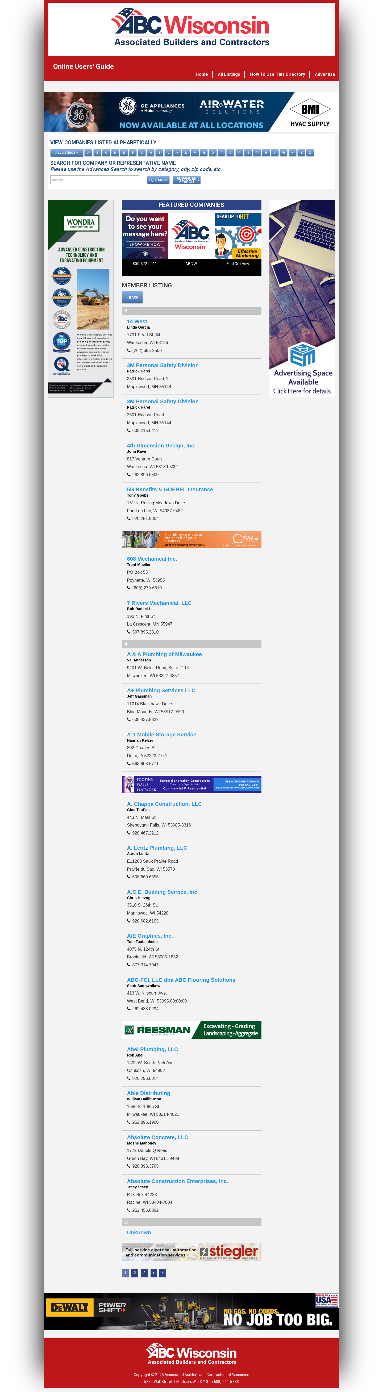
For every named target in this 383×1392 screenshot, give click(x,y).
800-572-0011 (145, 263)
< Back (132, 297)
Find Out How (238, 263)
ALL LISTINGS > (67, 152)
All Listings (231, 74)
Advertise (325, 74)
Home (205, 74)
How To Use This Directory (278, 74)
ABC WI (191, 263)
